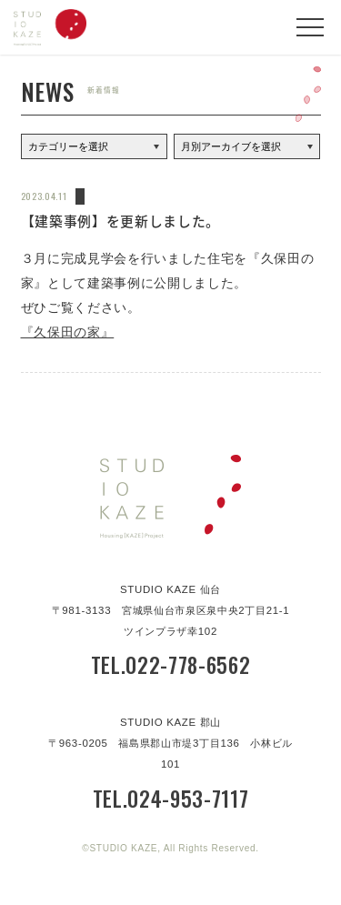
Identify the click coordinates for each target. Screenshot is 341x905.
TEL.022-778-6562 (171, 664)
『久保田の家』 (68, 332)
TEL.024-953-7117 (171, 798)
